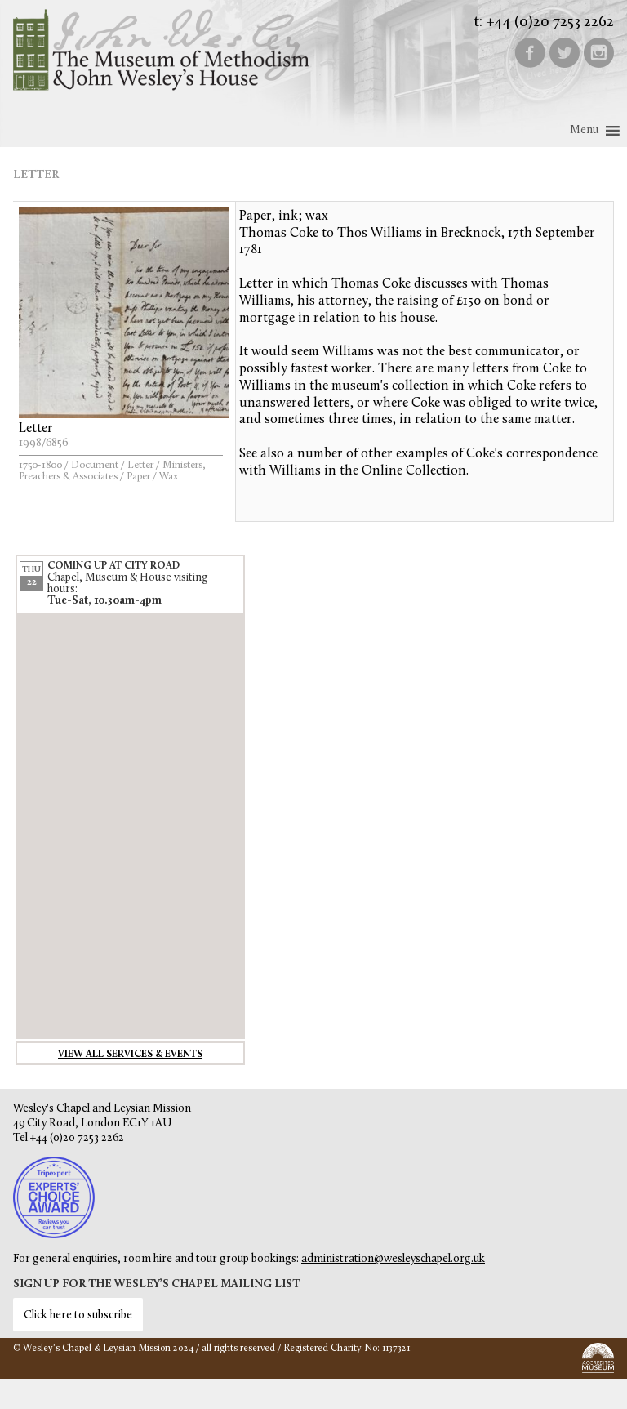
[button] (584, 130)
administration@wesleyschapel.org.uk (393, 1259)
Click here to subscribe (78, 1315)
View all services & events (130, 1054)
